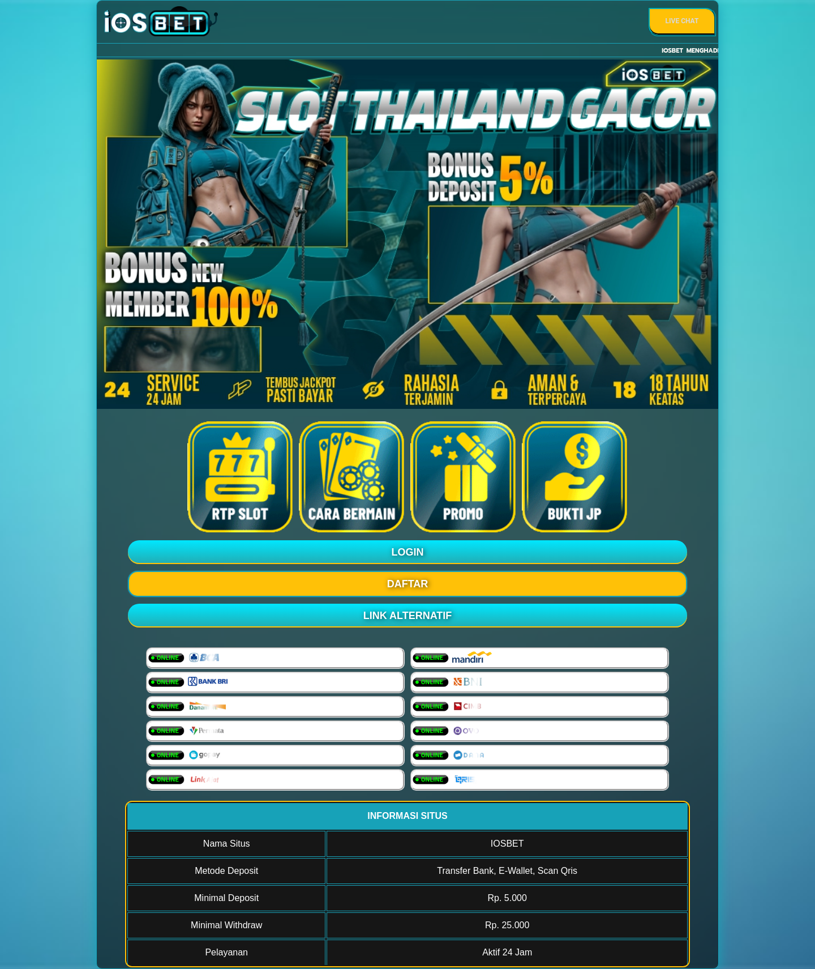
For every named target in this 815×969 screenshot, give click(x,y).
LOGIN (408, 552)
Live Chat (682, 21)
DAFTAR (407, 584)
